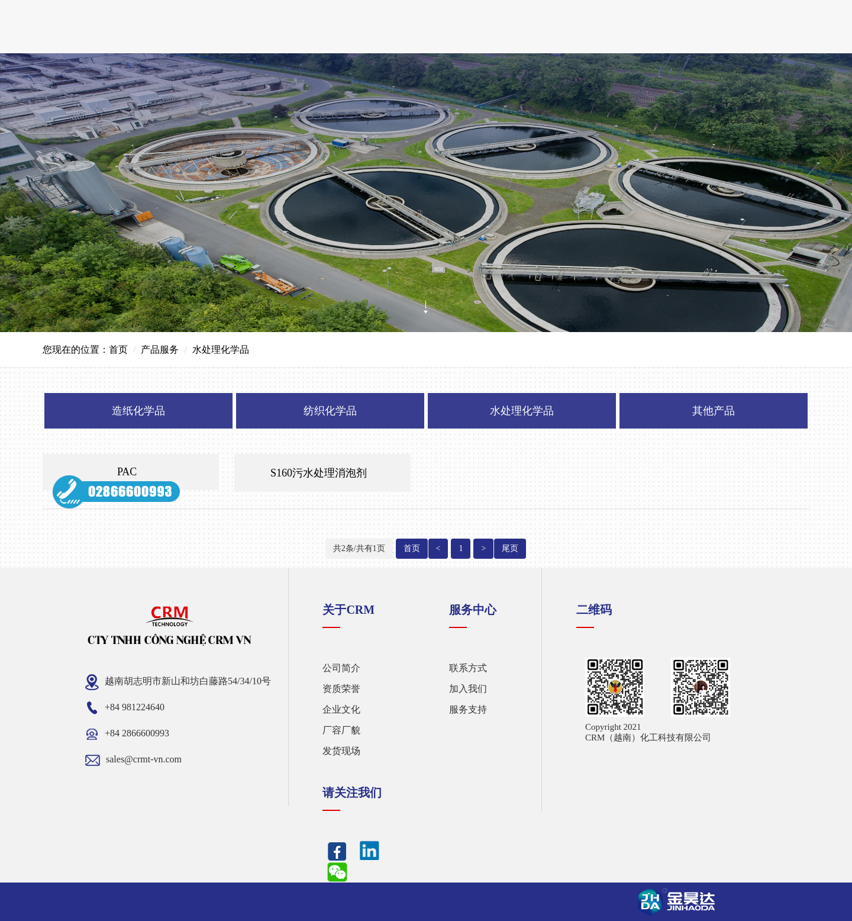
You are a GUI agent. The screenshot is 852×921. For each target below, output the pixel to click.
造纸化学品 (138, 411)
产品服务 (160, 349)
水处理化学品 (522, 411)
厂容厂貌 (341, 730)
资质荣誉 (341, 689)
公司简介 (341, 668)
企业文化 (341, 709)
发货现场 (341, 751)
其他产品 (713, 411)
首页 (118, 349)
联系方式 (468, 668)
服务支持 (468, 709)
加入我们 (468, 689)
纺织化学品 (330, 411)
